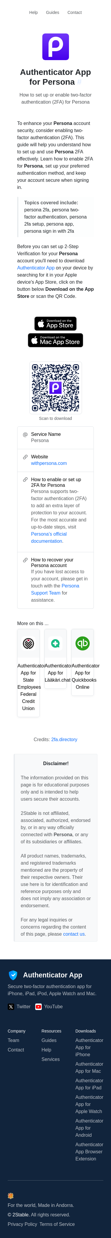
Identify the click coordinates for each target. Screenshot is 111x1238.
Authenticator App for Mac (89, 1068)
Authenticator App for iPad (89, 1084)
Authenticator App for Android (89, 1128)
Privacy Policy (22, 1224)
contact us (74, 934)
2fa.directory (64, 739)
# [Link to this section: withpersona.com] (79, 81)
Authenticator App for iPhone (89, 1047)
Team (13, 1040)
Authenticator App (35, 267)
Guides (52, 12)
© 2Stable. (19, 1214)
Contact (74, 12)
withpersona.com (49, 463)
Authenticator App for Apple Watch (89, 1104)
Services (50, 1059)
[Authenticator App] (45, 975)
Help (33, 12)
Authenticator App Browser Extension (89, 1151)
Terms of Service (57, 1224)
